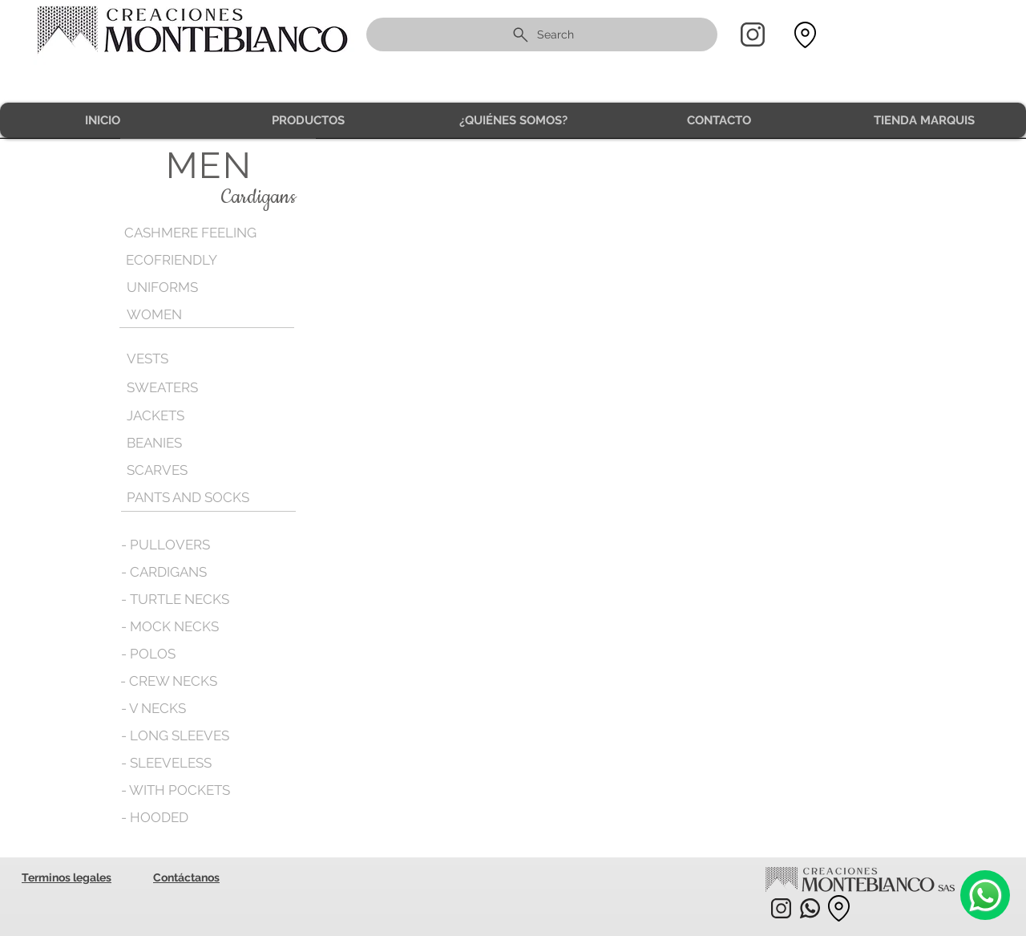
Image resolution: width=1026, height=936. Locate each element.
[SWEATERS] (196, 388)
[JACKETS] (196, 415)
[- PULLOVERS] (165, 544)
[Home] (753, 34)
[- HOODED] (154, 817)
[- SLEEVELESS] (167, 762)
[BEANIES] (196, 442)
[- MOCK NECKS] (170, 626)
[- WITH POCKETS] (176, 790)
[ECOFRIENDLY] (195, 260)
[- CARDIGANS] (164, 572)
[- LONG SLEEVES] (175, 735)
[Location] (805, 35)
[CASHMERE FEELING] (194, 233)
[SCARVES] (196, 470)
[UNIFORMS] (196, 287)
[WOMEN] (196, 315)
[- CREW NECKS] (169, 681)
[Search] (541, 34)
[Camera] (985, 895)
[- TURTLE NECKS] (176, 599)
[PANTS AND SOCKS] (189, 497)
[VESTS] (196, 359)
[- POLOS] (148, 653)
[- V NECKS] (154, 708)
